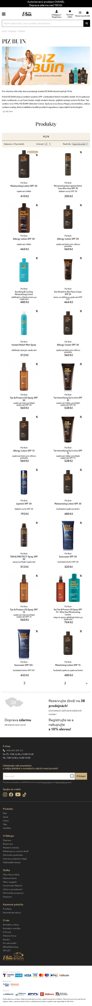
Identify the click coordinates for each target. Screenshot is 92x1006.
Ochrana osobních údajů (15, 858)
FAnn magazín (10, 882)
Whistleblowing (10, 946)
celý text (9, 111)
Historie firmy (9, 935)
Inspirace (7, 896)
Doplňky (7, 828)
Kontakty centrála (11, 928)
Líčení (6, 820)
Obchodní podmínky (13, 855)
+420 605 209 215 (14, 750)
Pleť (5, 813)
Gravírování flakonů (12, 885)
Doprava (7, 840)
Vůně (5, 817)
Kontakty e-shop (11, 924)
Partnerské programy (13, 893)
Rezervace (8, 843)
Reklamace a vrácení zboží (15, 851)
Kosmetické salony (12, 912)
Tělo (5, 824)
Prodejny (7, 908)
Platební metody (11, 847)
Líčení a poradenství (12, 889)
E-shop (6, 746)
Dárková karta (10, 878)
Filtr (46, 136)
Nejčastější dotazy (12, 862)
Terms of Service (61, 782)
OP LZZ (6, 950)
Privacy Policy (47, 782)
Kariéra (6, 939)
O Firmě (7, 932)
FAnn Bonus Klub (11, 874)
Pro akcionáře (9, 943)
